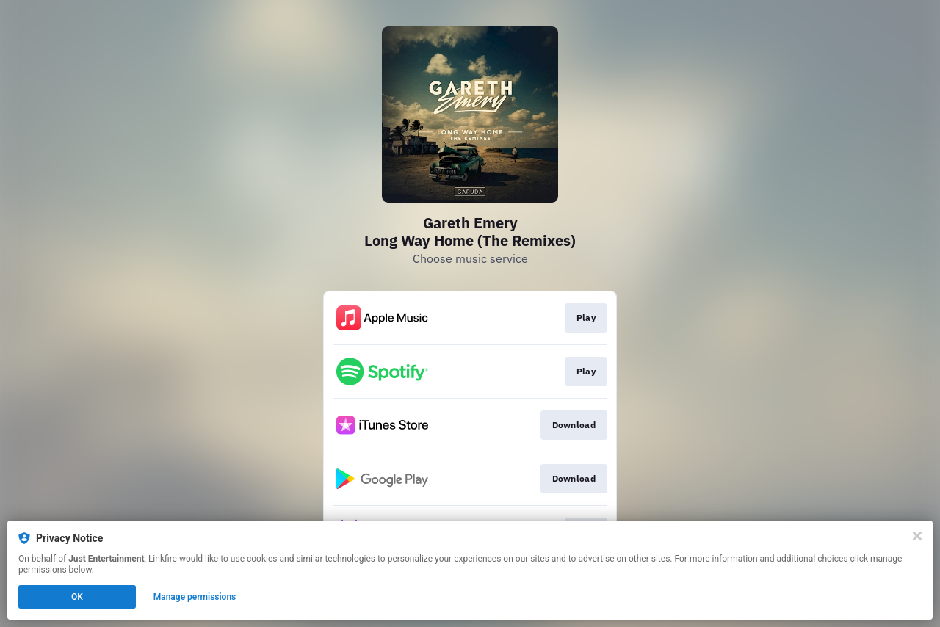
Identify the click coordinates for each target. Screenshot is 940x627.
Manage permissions (194, 597)
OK (77, 597)
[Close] (917, 536)
